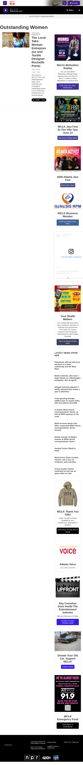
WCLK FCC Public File (71, 742)
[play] (5, 10)
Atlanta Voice (68, 564)
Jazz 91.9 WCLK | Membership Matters (41, 16)
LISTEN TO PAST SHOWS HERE (68, 622)
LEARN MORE (67, 667)
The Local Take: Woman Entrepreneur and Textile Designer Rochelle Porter (39, 52)
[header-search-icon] (64, 3)
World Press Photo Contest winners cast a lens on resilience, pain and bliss (66, 460)
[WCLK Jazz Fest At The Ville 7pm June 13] (68, 109)
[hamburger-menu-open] (5, 3)
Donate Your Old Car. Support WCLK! (68, 658)
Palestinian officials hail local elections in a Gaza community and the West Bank (67, 365)
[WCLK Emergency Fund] (68, 693)
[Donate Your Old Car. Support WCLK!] (68, 641)
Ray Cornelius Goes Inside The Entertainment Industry (68, 608)
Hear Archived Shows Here (68, 342)
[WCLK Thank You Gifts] (68, 494)
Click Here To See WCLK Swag (68, 530)
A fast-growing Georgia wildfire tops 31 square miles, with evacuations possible (67, 401)
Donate (75, 3)
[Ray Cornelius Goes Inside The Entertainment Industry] (68, 587)
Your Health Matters (67, 318)
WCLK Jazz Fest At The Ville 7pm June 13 (68, 129)
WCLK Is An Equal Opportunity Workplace (38, 747)
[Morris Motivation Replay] (68, 47)
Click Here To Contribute (67, 725)
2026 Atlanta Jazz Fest (68, 178)
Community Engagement (36, 33)
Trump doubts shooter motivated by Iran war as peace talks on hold (65, 471)
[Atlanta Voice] (68, 550)
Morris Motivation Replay (68, 67)
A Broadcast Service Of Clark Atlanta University (38, 742)
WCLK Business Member (68, 215)
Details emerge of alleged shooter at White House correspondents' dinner (65, 439)
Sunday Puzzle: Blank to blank (65, 449)
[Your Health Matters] (68, 299)
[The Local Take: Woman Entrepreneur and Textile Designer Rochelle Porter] (16, 40)
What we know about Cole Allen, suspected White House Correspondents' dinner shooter (67, 426)
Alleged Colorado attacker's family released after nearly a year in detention (67, 389)
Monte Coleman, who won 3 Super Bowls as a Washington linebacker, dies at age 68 (67, 378)
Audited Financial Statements (52, 747)
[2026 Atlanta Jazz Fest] (68, 159)
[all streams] (80, 10)
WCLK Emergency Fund (67, 718)
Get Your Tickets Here (67, 138)
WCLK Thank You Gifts (68, 513)
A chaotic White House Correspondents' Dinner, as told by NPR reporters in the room (66, 413)
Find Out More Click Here (67, 222)
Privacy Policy (51, 742)
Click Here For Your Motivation (68, 86)
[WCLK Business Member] (68, 201)
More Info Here (67, 185)
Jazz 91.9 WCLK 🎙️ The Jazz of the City (69, 278)
